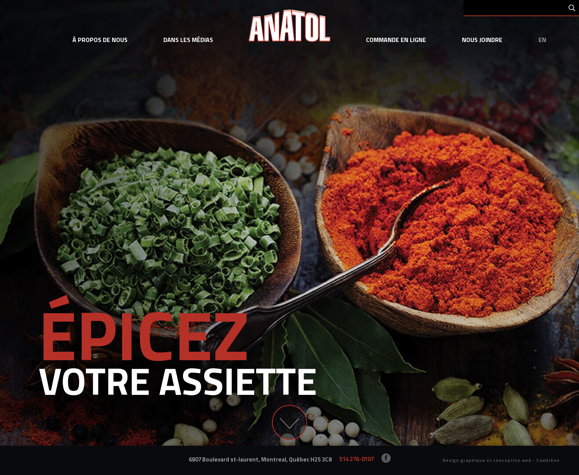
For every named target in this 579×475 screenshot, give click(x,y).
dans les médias (188, 39)
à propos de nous (100, 39)
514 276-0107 (356, 459)
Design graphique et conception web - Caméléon (501, 460)
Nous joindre (482, 39)
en (542, 39)
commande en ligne (396, 39)
